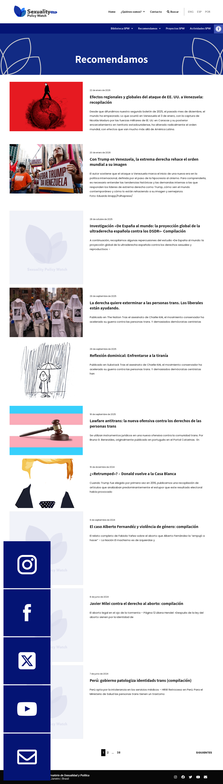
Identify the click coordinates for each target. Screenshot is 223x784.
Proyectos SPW (175, 28)
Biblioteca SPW (122, 28)
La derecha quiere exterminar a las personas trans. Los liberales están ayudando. (146, 305)
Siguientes (204, 752)
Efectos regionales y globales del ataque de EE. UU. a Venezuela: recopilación (146, 99)
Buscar (173, 11)
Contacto (156, 11)
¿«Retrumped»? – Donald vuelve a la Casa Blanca (133, 473)
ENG (191, 11)
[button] (218, 28)
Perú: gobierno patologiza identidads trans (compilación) (140, 680)
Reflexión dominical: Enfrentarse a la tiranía (129, 355)
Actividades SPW (200, 28)
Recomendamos (149, 28)
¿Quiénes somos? (133, 11)
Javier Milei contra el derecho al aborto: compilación (136, 603)
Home (112, 11)
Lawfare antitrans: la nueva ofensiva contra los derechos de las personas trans (145, 423)
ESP (199, 11)
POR (207, 11)
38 (118, 752)
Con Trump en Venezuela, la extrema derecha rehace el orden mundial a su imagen (144, 161)
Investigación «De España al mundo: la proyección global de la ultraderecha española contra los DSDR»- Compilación (145, 228)
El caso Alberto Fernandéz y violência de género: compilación (144, 526)
